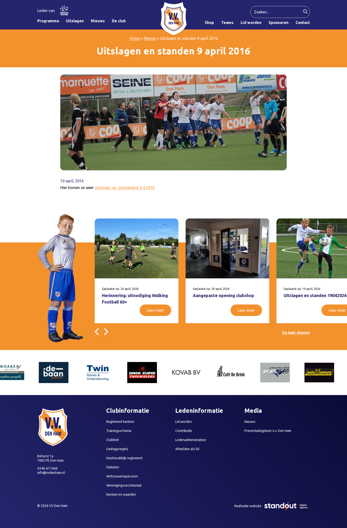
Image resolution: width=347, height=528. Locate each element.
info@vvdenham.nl (51, 473)
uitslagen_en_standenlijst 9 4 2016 (124, 187)
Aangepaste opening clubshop (223, 295)
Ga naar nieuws (296, 332)
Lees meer (155, 310)
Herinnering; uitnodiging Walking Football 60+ (135, 298)
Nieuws (150, 38)
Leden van (46, 10)
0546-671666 (47, 468)
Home (135, 38)
